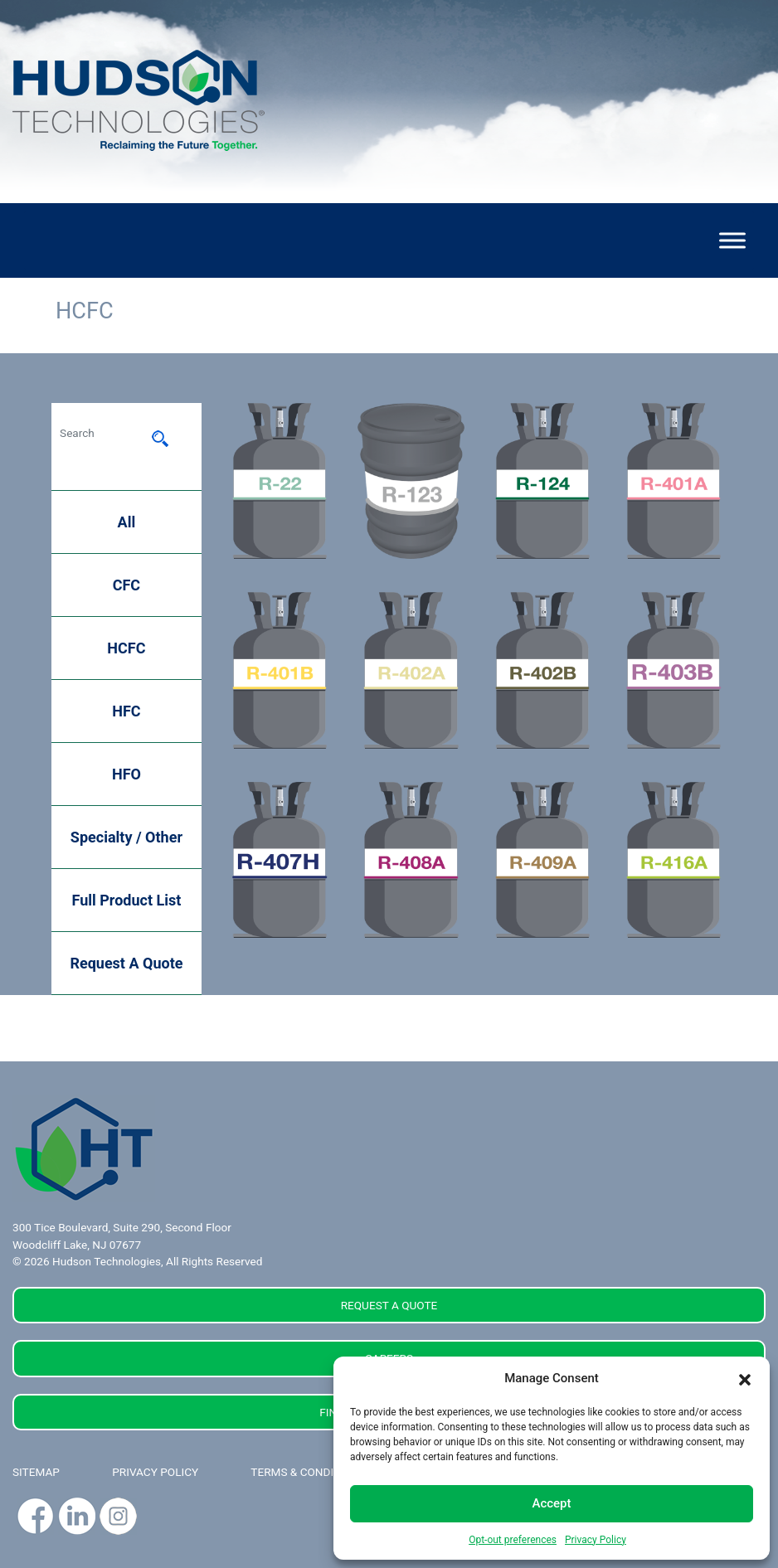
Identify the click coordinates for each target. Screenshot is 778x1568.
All (127, 522)
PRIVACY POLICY (155, 1471)
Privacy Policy (595, 1540)
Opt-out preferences (513, 1540)
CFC (126, 585)
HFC (126, 711)
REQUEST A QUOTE (389, 1305)
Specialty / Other (126, 837)
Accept (551, 1503)
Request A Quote (126, 963)
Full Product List (127, 900)
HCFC (126, 648)
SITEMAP (36, 1471)
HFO (126, 774)
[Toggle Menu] (732, 240)
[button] (745, 1378)
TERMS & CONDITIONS (308, 1471)
